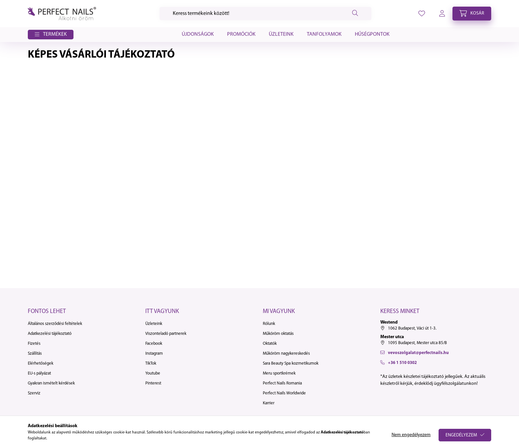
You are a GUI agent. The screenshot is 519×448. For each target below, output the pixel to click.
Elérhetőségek (40, 363)
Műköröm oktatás (278, 334)
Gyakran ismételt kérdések (51, 383)
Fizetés (34, 343)
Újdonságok (198, 34)
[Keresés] (265, 13)
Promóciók (241, 34)
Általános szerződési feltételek (55, 324)
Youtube (152, 373)
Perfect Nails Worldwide (284, 393)
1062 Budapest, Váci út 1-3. (412, 328)
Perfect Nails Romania (282, 383)
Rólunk (269, 324)
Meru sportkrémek (279, 373)
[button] (50, 35)
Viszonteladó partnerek (165, 334)
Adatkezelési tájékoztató (49, 334)
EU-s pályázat (39, 373)
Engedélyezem (461, 435)
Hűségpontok (372, 34)
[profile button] (421, 14)
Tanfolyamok (324, 34)
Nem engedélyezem (411, 434)
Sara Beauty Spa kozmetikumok (290, 363)
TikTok (150, 363)
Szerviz (34, 393)
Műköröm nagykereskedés (286, 353)
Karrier (268, 403)
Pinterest (153, 383)
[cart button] (471, 14)
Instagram (154, 353)
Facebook (153, 343)
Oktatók (270, 343)
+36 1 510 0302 (402, 363)
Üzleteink (281, 34)
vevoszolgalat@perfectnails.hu (418, 353)
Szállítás (35, 353)
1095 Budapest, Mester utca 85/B (417, 343)
